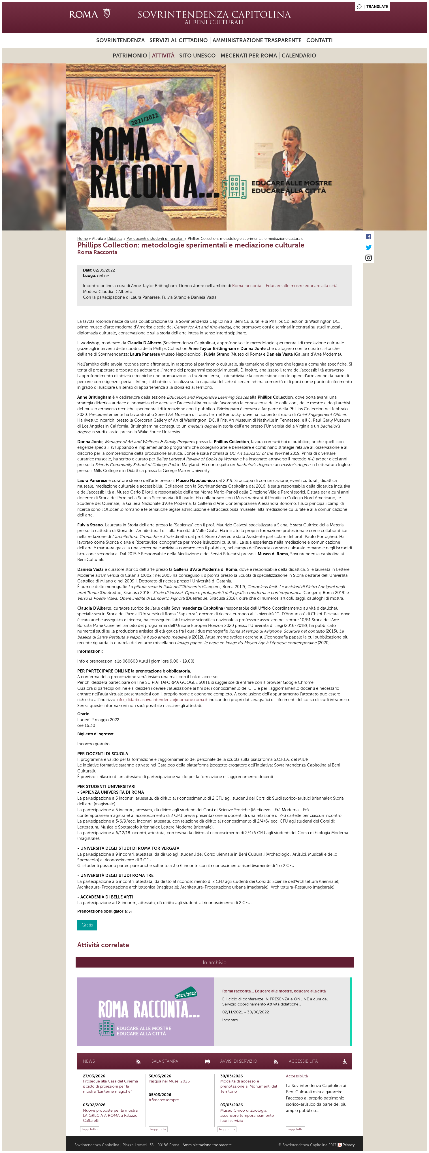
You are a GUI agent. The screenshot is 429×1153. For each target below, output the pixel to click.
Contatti (319, 40)
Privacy (349, 1145)
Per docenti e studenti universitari (156, 238)
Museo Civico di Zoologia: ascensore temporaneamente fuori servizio (247, 1115)
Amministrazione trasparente (257, 40)
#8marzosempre (164, 1100)
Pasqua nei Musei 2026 (169, 1081)
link (348, 1039)
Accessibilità (297, 1076)
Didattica (114, 238)
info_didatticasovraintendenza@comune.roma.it (162, 699)
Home (82, 238)
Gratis (87, 925)
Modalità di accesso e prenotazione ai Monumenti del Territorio (248, 1086)
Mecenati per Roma (249, 55)
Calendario (299, 55)
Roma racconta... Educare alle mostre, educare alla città (274, 991)
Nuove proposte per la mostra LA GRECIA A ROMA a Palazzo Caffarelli (110, 1115)
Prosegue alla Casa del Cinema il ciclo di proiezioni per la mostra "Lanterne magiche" (110, 1086)
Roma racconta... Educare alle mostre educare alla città (285, 285)
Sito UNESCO (197, 55)
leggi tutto (89, 1129)
